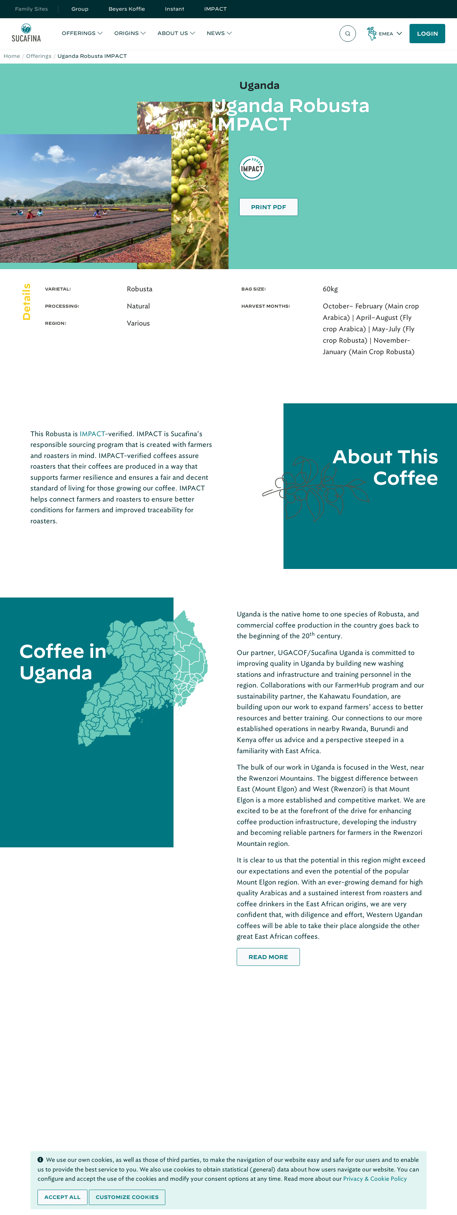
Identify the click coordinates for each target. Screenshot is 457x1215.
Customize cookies (127, 1197)
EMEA (386, 33)
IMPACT (215, 9)
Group (80, 9)
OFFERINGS (79, 33)
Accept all (62, 1197)
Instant (174, 9)
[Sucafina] (26, 33)
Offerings (38, 56)
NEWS (216, 33)
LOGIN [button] (427, 33)
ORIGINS (126, 33)
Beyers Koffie (127, 9)
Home (12, 56)
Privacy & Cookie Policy (375, 1178)
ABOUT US (172, 33)
